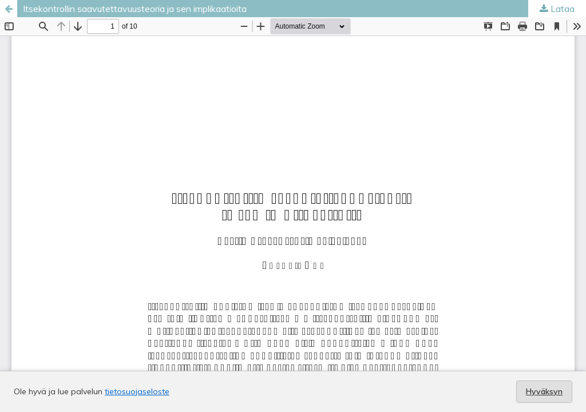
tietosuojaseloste (137, 391)
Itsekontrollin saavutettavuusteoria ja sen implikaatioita (135, 8)
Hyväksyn (544, 391)
